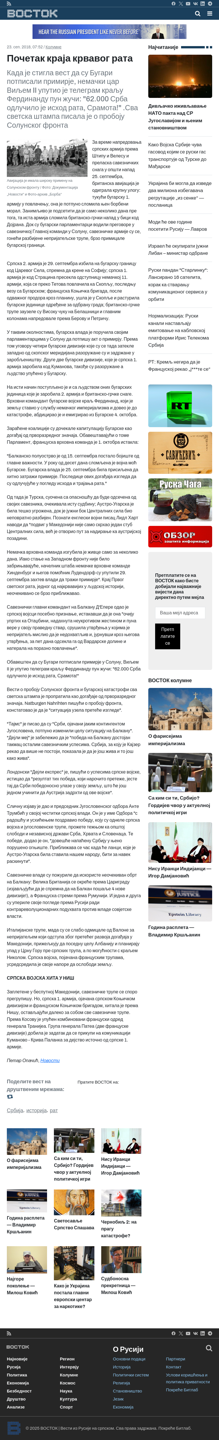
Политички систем (131, 1375)
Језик (118, 1399)
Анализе (16, 1407)
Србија (15, 1110)
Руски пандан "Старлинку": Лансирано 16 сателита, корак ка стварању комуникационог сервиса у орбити (178, 284)
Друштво (16, 1399)
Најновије (17, 1359)
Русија (14, 1367)
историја (37, 1110)
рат (54, 1110)
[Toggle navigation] (208, 13)
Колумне (54, 47)
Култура (68, 1399)
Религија (121, 1383)
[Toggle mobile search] (198, 13)
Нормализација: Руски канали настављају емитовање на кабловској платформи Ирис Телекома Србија (178, 330)
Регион (67, 1359)
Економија (18, 1383)
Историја (122, 1367)
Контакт (173, 1367)
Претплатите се (168, 636)
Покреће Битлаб (182, 1390)
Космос (68, 1383)
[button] (209, 13)
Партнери (175, 1359)
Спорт (66, 1407)
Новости (50, 1060)
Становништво (127, 1391)
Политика (17, 1375)
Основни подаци (129, 1359)
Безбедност (19, 1391)
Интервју (69, 1367)
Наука (66, 1391)
